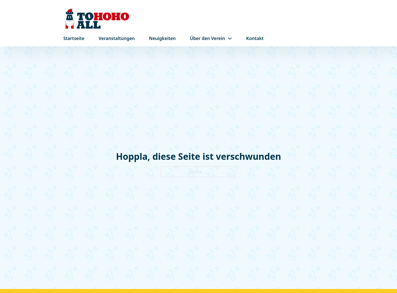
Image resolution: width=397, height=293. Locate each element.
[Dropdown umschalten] (230, 38)
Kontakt (254, 38)
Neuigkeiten (162, 38)
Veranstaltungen (116, 38)
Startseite (73, 38)
